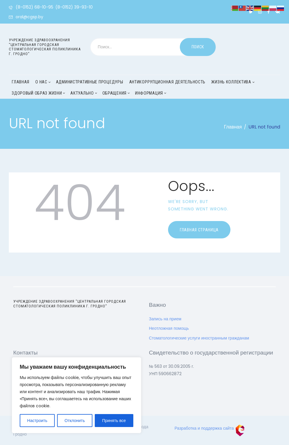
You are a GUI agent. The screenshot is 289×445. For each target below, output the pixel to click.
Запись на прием (165, 319)
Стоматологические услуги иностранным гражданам (199, 338)
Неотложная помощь (169, 328)
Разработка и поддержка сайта (210, 428)
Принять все (114, 420)
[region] (76, 395)
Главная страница (199, 230)
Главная (233, 127)
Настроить (37, 420)
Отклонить (74, 420)
